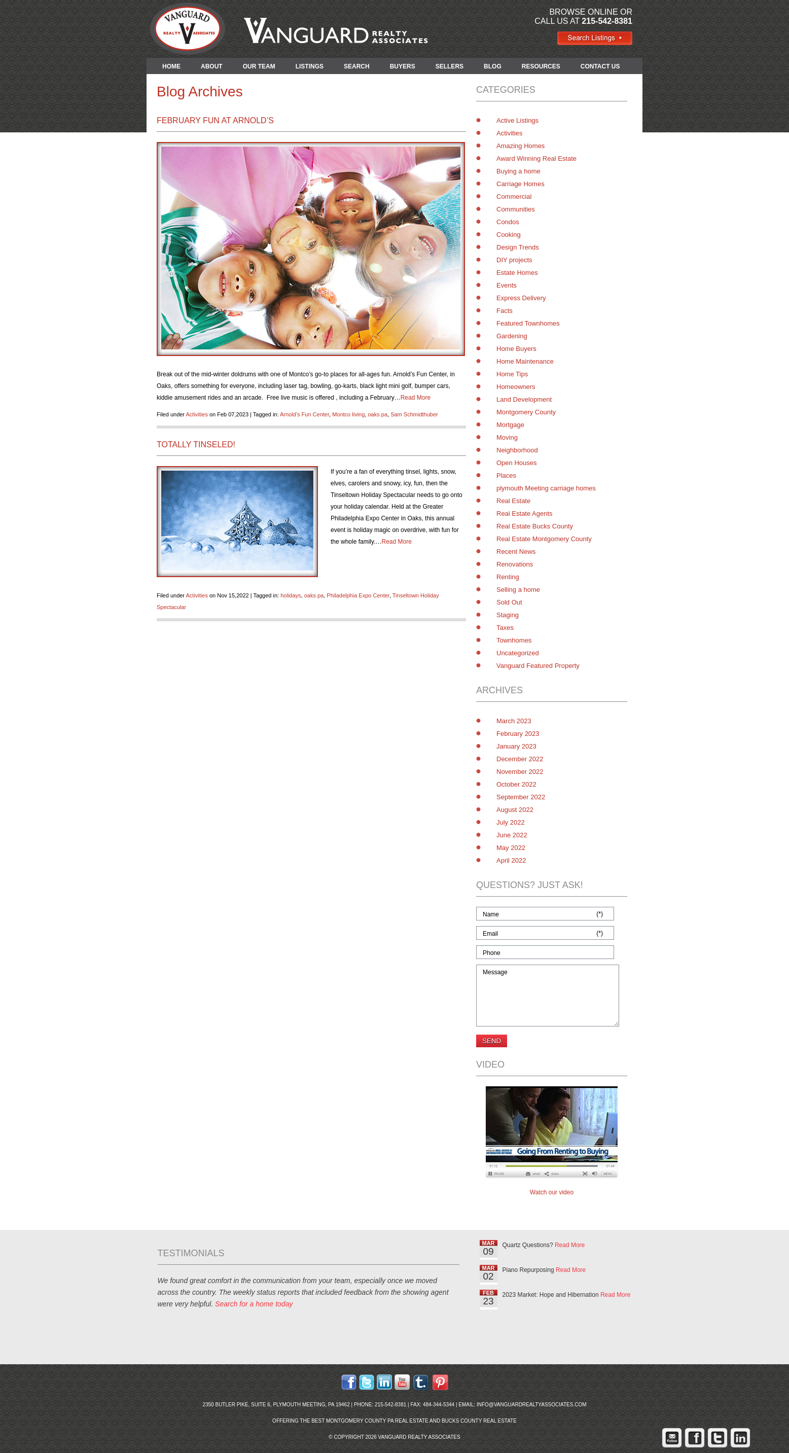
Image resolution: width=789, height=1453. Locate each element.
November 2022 (520, 771)
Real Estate (513, 501)
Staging (507, 615)
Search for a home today (254, 1304)
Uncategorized (517, 653)
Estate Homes (517, 272)
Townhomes (513, 640)
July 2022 (510, 822)
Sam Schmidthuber (414, 414)
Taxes (505, 627)
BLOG (492, 66)
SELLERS (449, 66)
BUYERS (402, 66)
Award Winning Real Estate (536, 158)
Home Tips (512, 374)
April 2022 (511, 860)
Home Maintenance (525, 361)
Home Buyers (516, 348)
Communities (515, 209)
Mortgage (510, 425)
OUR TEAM (259, 66)
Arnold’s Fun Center (304, 414)
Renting (507, 577)
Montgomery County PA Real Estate (377, 1421)
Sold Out (509, 602)
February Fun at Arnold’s (215, 120)
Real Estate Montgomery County (544, 539)
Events (506, 285)
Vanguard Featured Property (538, 665)
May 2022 (510, 848)
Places (506, 475)
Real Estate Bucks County (534, 526)
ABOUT (212, 66)
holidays (290, 595)
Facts (504, 310)
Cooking (508, 234)
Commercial (513, 196)
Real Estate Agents (524, 513)
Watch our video (551, 1192)
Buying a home (518, 171)
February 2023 (518, 733)
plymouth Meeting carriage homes (546, 488)
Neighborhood (517, 450)
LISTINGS (310, 66)
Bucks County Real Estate (479, 1421)
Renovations (514, 564)
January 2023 (516, 746)
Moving (507, 437)
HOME (171, 66)
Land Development (524, 399)
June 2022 (511, 835)
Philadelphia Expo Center (358, 595)
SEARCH (357, 66)
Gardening (511, 336)
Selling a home (518, 589)
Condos (507, 222)
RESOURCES (541, 66)
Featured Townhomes (528, 323)
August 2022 (514, 809)
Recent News (515, 551)
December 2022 (520, 759)
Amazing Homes (520, 146)
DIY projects (514, 260)
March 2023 (513, 721)
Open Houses (516, 463)
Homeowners (515, 387)
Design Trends (517, 247)
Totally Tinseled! (196, 444)
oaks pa (377, 414)
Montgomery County (526, 412)
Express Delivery (521, 298)
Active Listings (517, 120)
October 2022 (516, 784)
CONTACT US (600, 66)
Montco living (348, 414)
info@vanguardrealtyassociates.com (532, 1404)
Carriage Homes (520, 184)
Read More (416, 397)
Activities (196, 414)
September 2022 (520, 797)
